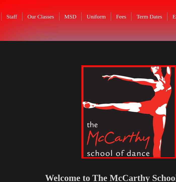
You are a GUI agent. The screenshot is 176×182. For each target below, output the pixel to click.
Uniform (96, 16)
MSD (70, 16)
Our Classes (40, 16)
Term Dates (149, 16)
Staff (12, 16)
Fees (121, 16)
